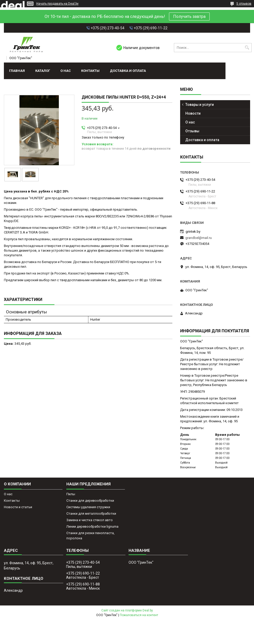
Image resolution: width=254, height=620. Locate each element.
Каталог (42, 71)
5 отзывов (243, 3)
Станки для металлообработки (91, 513)
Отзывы (192, 131)
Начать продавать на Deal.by (57, 3)
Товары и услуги (199, 104)
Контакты (90, 71)
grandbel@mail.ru (198, 238)
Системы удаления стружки (88, 507)
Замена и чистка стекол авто (89, 520)
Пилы (70, 494)
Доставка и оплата (128, 71)
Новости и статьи (18, 507)
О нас (65, 71)
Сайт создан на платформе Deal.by (127, 610)
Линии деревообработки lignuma (92, 526)
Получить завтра (189, 16)
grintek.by (193, 231)
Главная (17, 71)
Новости (193, 113)
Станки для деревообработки (90, 500)
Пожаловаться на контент (139, 615)
